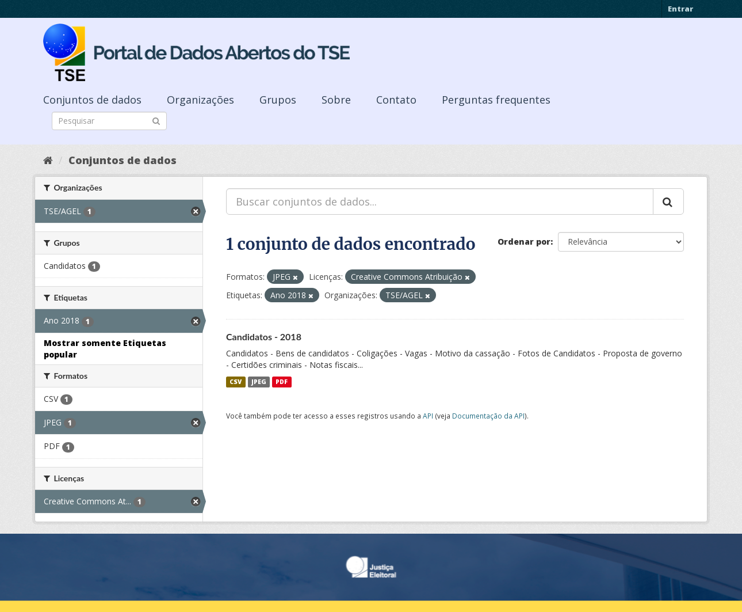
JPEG (258, 382)
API (428, 415)
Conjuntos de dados (92, 100)
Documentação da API (488, 415)
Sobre (336, 100)
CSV (236, 382)
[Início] (48, 160)
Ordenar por (524, 241)
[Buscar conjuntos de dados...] (439, 201)
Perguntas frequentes (496, 100)
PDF (282, 382)
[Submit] (156, 120)
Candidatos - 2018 (263, 336)
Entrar (680, 8)
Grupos (277, 100)
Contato (396, 100)
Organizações (200, 100)
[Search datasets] (109, 121)
